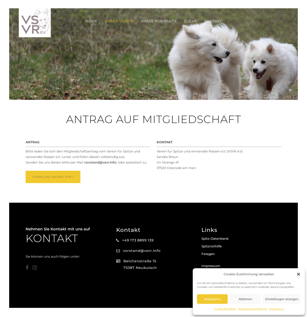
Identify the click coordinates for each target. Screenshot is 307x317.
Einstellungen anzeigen (281, 299)
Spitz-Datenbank (215, 239)
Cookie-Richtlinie (225, 308)
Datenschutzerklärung (252, 308)
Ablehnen (245, 299)
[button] (298, 274)
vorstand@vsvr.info (100, 163)
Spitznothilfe (211, 246)
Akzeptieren (212, 299)
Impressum (276, 308)
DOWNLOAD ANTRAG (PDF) (53, 177)
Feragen (208, 254)
